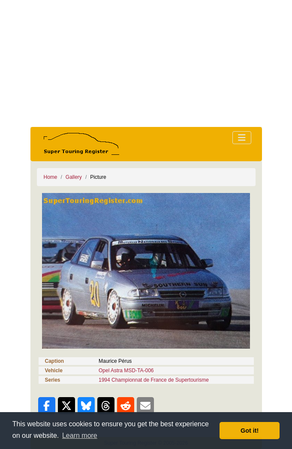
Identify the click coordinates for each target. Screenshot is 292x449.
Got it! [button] (250, 430)
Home (50, 177)
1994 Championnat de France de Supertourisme (154, 380)
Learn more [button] (79, 435)
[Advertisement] (146, 63)
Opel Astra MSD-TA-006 (126, 371)
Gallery (74, 177)
